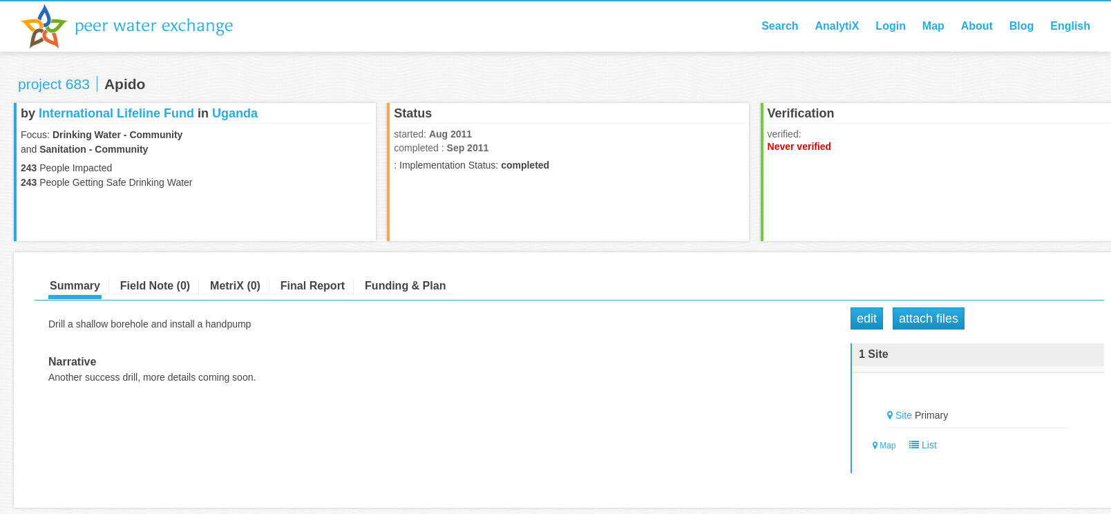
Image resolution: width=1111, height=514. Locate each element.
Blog (1021, 26)
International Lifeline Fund (116, 113)
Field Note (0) (155, 286)
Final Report (313, 286)
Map (933, 26)
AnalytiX (837, 26)
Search (779, 26)
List (920, 444)
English (1070, 26)
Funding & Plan (405, 286)
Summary (75, 286)
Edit (867, 318)
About (977, 26)
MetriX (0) (235, 286)
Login (890, 26)
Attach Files (928, 318)
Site (903, 415)
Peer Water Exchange (138, 26)
